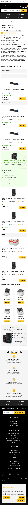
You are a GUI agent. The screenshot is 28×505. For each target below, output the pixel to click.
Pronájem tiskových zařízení (14, 440)
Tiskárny (7, 17)
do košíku (22, 98)
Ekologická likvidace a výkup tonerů (14, 438)
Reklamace (14, 427)
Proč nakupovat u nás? (14, 433)
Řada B (19, 21)
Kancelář (20, 17)
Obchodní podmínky (14, 454)
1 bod (20, 92)
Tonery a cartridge (9, 21)
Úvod (3, 21)
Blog (14, 442)
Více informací (20, 494)
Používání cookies (14, 450)
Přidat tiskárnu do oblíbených (12, 31)
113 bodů (22, 274)
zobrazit (7, 302)
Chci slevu (19, 412)
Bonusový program (14, 425)
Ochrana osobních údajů (14, 452)
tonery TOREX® (17, 46)
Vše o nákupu (23, 1)
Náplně (7, 14)
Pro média (14, 455)
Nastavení (21, 497)
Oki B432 (6, 44)
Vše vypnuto (21, 500)
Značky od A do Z (14, 423)
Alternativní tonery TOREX (14, 437)
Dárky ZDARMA (14, 435)
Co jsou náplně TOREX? (14, 183)
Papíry (21, 14)
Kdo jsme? (14, 448)
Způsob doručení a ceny (14, 419)
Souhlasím (7, 497)
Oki (14, 21)
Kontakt (14, 457)
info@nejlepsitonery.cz (15, 468)
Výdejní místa (14, 421)
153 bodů (22, 201)
